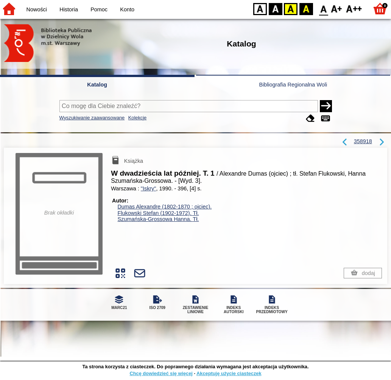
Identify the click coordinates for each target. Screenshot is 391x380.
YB (290, 8)
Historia (68, 9)
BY (306, 8)
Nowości (36, 9)
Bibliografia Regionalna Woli (293, 85)
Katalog (97, 85)
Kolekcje (137, 117)
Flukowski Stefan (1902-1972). (158, 213)
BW (275, 8)
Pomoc (98, 9)
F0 (323, 8)
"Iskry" (148, 188)
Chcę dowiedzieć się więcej (160, 373)
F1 (336, 8)
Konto (127, 9)
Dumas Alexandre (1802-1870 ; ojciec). (164, 207)
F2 (354, 8)
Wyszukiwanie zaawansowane (92, 117)
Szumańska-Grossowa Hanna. (158, 219)
